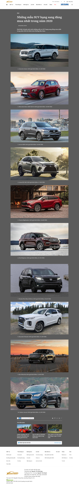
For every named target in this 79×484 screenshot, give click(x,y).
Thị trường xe (18, 4)
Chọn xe (38, 457)
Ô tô (70, 454)
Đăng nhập (71, 1)
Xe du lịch (19, 454)
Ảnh (55, 4)
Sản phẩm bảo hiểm (49, 454)
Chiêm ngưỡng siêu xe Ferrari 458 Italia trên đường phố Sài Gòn (23, 436)
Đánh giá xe (26, 4)
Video (50, 4)
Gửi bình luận (57, 442)
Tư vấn (63, 460)
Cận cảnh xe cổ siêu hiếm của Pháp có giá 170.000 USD (55, 436)
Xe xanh (45, 4)
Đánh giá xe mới (30, 454)
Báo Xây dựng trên (28, 418)
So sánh (28, 457)
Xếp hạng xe (29, 460)
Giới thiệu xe (64, 457)
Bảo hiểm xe (39, 4)
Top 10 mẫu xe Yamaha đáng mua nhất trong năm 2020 (38, 436)
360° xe (11, 4)
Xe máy (19, 460)
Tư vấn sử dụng (39, 454)
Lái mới (32, 4)
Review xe (64, 454)
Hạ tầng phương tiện (10, 457)
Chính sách (8, 454)
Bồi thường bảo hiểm (49, 457)
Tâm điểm (8, 464)
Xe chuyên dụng (21, 457)
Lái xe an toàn (39, 460)
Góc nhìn (8, 460)
